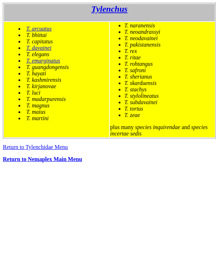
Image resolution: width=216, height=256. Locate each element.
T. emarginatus (43, 61)
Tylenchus (109, 9)
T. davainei (39, 48)
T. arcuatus (39, 29)
